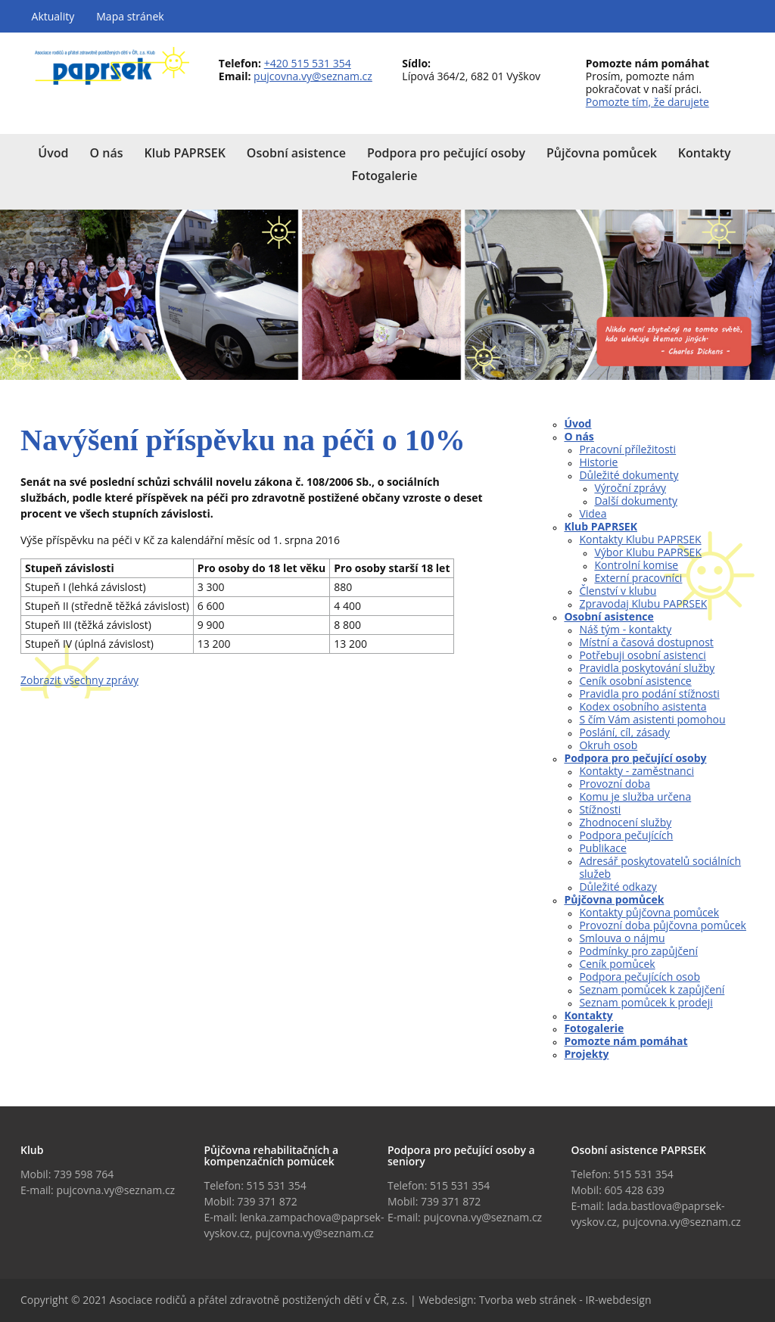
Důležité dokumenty (628, 475)
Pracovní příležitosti (627, 449)
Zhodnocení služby (625, 822)
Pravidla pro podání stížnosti (649, 693)
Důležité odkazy (617, 886)
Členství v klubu (617, 590)
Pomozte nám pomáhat (625, 1041)
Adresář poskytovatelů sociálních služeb (660, 867)
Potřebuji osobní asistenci (642, 655)
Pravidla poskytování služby (646, 668)
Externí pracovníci (638, 578)
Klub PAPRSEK (185, 153)
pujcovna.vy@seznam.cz (313, 76)
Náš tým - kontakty (625, 629)
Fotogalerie (385, 175)
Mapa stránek (129, 16)
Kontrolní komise (636, 565)
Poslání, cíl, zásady (624, 732)
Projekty (586, 1054)
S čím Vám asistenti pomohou (652, 719)
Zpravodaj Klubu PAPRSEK (643, 603)
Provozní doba (614, 783)
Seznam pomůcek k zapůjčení (651, 989)
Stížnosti (600, 809)
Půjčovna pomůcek (601, 153)
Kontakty (704, 153)
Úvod (53, 153)
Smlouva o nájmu (622, 938)
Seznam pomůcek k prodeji (645, 1002)
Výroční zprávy (630, 488)
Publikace (602, 848)
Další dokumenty (635, 500)
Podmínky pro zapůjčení (638, 951)
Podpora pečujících (626, 835)
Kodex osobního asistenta (642, 706)
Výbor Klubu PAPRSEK (648, 552)
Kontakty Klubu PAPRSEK (640, 539)
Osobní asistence (296, 153)
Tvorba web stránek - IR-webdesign (565, 1299)
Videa (592, 513)
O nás (106, 153)
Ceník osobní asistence (635, 680)
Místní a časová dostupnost (646, 642)
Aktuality (53, 16)
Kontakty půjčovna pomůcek (649, 912)
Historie (598, 462)
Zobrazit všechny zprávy (79, 680)
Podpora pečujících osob (639, 976)
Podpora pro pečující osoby (446, 153)
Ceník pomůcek (617, 964)
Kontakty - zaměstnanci (636, 771)
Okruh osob (608, 745)
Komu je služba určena (635, 796)
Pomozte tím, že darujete (647, 102)
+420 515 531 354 (307, 63)
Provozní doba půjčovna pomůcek (662, 925)
